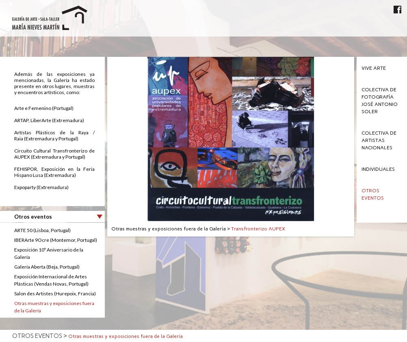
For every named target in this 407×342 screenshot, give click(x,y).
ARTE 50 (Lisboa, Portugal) (42, 230)
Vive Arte (374, 68)
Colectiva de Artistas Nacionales (379, 140)
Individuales (378, 169)
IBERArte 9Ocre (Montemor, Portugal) (55, 240)
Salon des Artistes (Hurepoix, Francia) (55, 293)
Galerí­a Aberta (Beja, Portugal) (47, 267)
